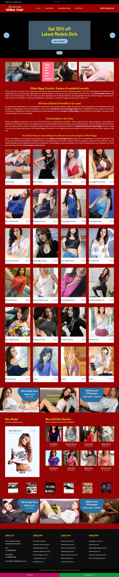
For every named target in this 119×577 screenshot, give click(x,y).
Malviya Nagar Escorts (68, 221)
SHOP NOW (7, 408)
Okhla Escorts (94, 545)
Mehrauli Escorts (67, 558)
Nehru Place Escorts (12, 221)
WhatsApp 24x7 (89, 575)
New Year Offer (59, 41)
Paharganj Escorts (67, 551)
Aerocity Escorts (66, 182)
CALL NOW (11, 76)
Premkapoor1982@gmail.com (16, 561)
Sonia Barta (53, 468)
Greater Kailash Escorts (97, 300)
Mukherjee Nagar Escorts (98, 548)
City (64, 2)
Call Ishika (30, 575)
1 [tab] (58, 52)
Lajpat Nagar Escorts (40, 261)
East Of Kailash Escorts (97, 558)
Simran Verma (106, 468)
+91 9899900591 (10, 550)
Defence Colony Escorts (97, 555)
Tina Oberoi (53, 444)
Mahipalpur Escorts (39, 221)
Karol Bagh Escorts (95, 221)
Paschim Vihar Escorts (40, 300)
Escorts (35, 379)
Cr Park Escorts (94, 261)
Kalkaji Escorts (94, 339)
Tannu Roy (71, 468)
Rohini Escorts (38, 182)
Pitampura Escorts (39, 339)
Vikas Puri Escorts (67, 562)
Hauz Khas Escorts (67, 541)
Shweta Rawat (71, 444)
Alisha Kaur (88, 468)
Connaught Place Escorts (97, 182)
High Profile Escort (15, 431)
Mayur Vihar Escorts (68, 548)
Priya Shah (89, 444)
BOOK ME (22, 472)
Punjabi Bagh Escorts (68, 300)
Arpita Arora (106, 444)
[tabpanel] (59, 35)
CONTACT (79, 8)
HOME (38, 8)
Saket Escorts (9, 182)
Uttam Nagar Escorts (12, 339)
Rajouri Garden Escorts (69, 555)
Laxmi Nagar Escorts (68, 261)
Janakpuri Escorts (67, 339)
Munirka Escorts (10, 379)
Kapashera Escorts (96, 541)
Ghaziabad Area (64, 8)
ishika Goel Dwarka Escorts (71, 570)
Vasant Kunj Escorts (12, 261)
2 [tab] (60, 52)
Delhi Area (57, 2)
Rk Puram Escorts (11, 300)
